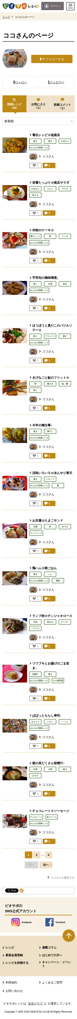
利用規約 (11, 982)
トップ (6, 17)
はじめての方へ (52, 955)
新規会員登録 (14, 955)
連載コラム (49, 947)
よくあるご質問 (52, 982)
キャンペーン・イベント (56, 964)
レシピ (10, 947)
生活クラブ (37, 1003)
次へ (46, 864)
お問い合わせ (14, 991)
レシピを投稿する (17, 962)
